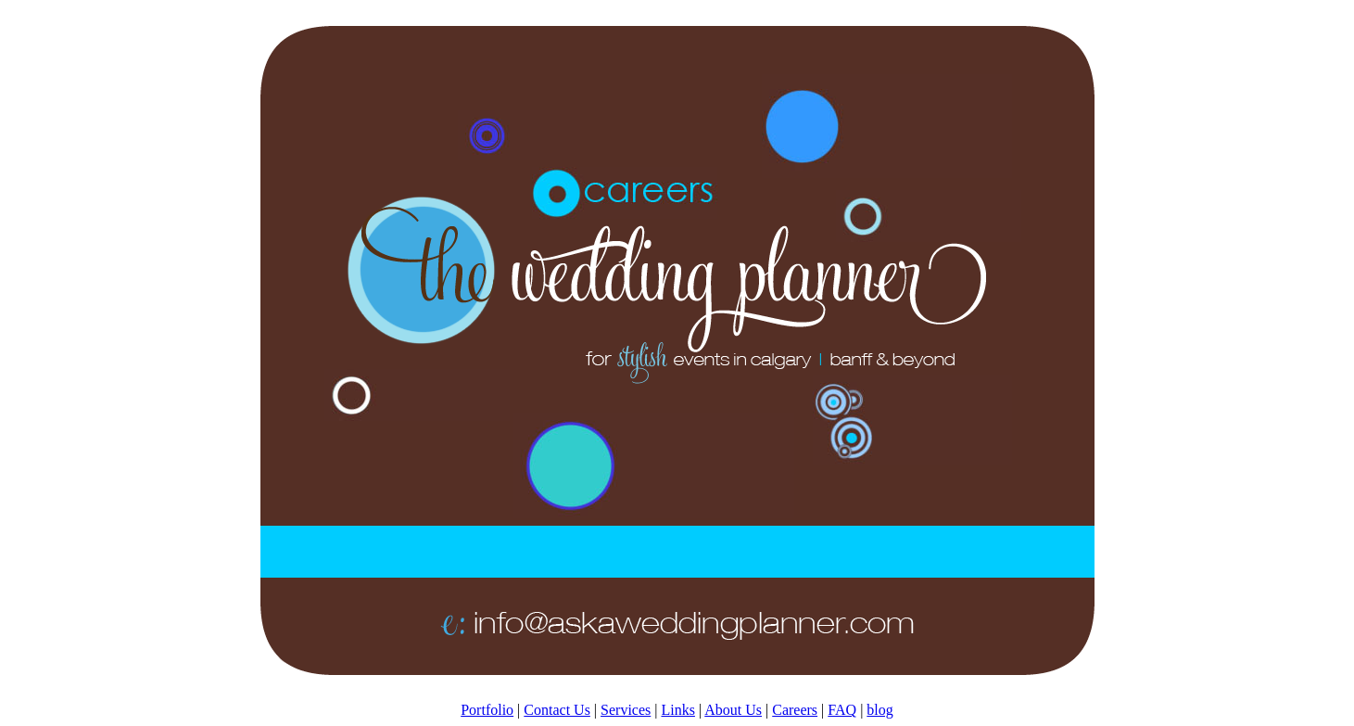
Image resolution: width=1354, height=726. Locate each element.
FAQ (842, 710)
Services (626, 710)
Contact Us (557, 710)
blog (879, 710)
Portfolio (487, 710)
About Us (733, 710)
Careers (794, 710)
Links (677, 710)
